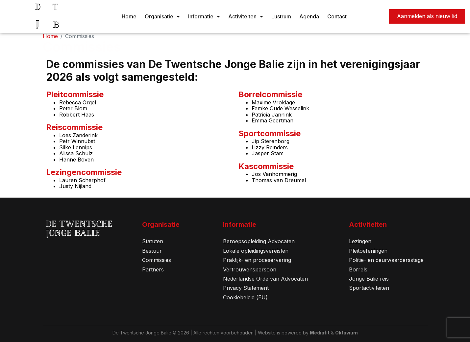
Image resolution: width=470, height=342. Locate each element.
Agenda (309, 16)
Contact (337, 16)
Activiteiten (245, 16)
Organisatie (162, 16)
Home (129, 16)
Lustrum (281, 16)
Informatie (204, 16)
